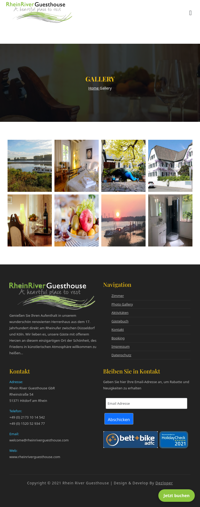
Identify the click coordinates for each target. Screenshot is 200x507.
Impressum (120, 346)
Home (93, 88)
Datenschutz (121, 355)
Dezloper (164, 482)
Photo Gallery (122, 304)
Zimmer (117, 295)
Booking (118, 338)
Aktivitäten (119, 312)
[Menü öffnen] (190, 12)
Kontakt (117, 329)
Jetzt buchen (177, 495)
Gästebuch (119, 321)
